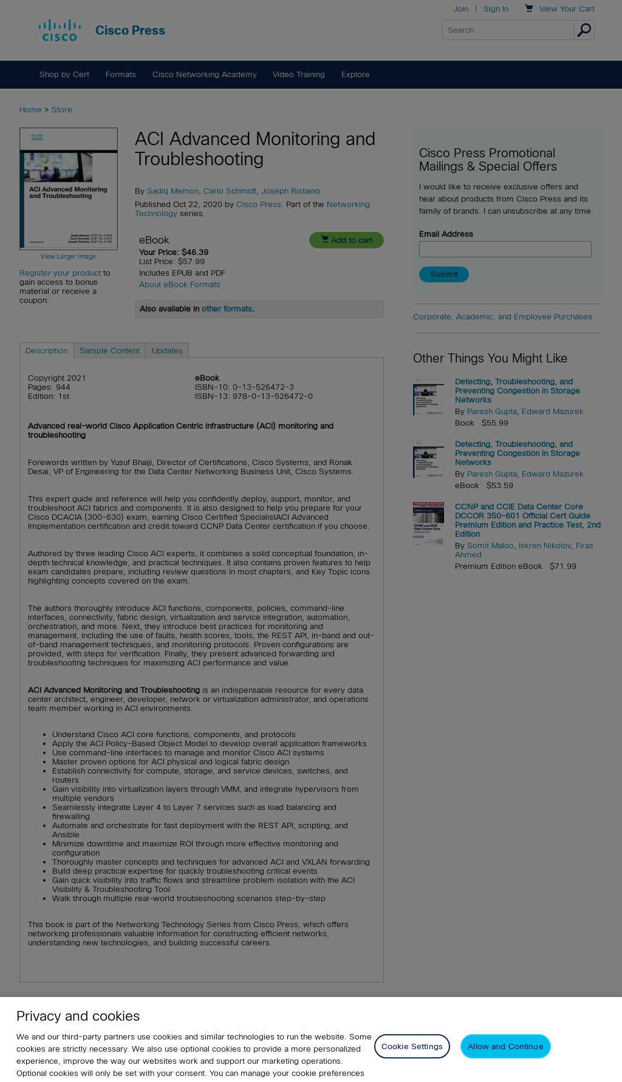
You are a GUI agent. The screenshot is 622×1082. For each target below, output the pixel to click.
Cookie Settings (412, 1058)
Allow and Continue (505, 1058)
